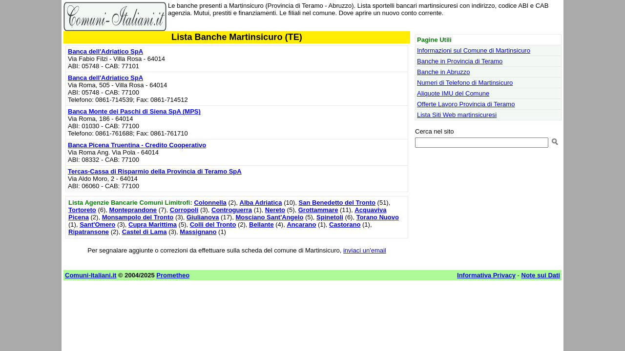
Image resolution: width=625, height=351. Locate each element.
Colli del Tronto (213, 224)
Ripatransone (88, 231)
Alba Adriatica (261, 202)
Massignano (198, 231)
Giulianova (203, 217)
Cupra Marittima (152, 224)
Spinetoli (329, 217)
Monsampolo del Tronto (138, 217)
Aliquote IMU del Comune (453, 93)
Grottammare (318, 210)
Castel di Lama (144, 231)
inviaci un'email (364, 250)
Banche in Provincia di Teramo (459, 61)
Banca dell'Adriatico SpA (105, 51)
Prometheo (172, 275)
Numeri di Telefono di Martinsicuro (465, 82)
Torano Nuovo (377, 217)
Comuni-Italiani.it (90, 275)
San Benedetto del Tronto (337, 202)
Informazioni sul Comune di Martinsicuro (473, 50)
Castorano (344, 224)
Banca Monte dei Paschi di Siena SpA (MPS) (134, 111)
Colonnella (210, 202)
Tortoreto (82, 210)
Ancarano (301, 224)
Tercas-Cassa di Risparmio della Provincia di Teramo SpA (155, 171)
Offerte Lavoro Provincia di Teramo (466, 104)
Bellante (261, 224)
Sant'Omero (97, 224)
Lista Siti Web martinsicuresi (457, 114)
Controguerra (231, 210)
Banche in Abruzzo (443, 72)
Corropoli (184, 210)
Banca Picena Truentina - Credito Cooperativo (137, 145)
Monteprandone (133, 210)
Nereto (275, 210)
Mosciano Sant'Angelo (269, 217)
